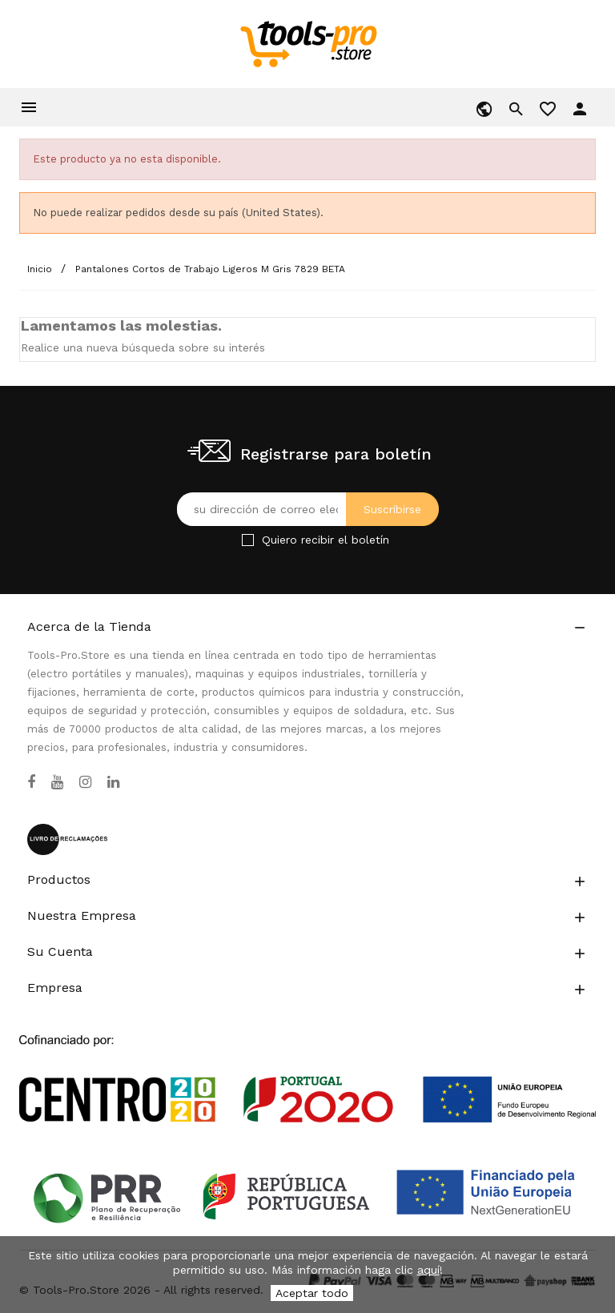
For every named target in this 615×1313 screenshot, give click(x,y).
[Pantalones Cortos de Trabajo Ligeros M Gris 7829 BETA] (210, 269)
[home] (308, 43)
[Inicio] (41, 269)
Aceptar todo (311, 1293)
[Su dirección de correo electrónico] (308, 509)
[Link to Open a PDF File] (307, 1064)
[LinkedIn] (113, 782)
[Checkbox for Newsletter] (248, 540)
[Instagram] (85, 782)
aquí (428, 1269)
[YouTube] (57, 782)
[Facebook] (31, 782)
